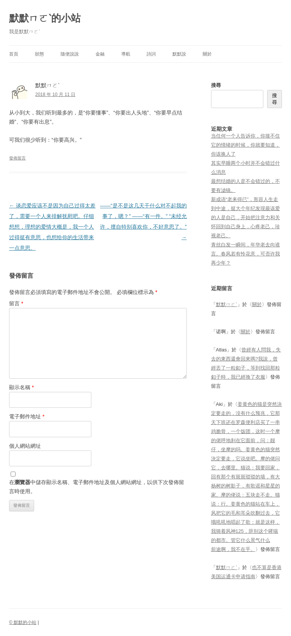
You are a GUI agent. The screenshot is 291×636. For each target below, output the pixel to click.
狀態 (39, 54)
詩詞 (151, 54)
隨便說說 (70, 54)
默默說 (179, 54)
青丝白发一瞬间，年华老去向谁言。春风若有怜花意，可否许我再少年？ (245, 254)
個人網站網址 (25, 446)
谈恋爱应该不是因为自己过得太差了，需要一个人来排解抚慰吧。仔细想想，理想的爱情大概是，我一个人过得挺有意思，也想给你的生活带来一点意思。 (52, 227)
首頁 (13, 54)
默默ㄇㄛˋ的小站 (45, 18)
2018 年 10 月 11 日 (55, 94)
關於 (207, 54)
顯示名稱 (21, 387)
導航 (125, 54)
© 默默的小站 (22, 622)
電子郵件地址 (26, 416)
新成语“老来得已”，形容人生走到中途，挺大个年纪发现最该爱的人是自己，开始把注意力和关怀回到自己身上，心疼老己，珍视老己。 (245, 217)
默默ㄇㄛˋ (226, 304)
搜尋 (216, 85)
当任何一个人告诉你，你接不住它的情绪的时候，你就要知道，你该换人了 (245, 145)
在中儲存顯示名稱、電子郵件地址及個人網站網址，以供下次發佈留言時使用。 (96, 486)
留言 (16, 303)
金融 (100, 54)
